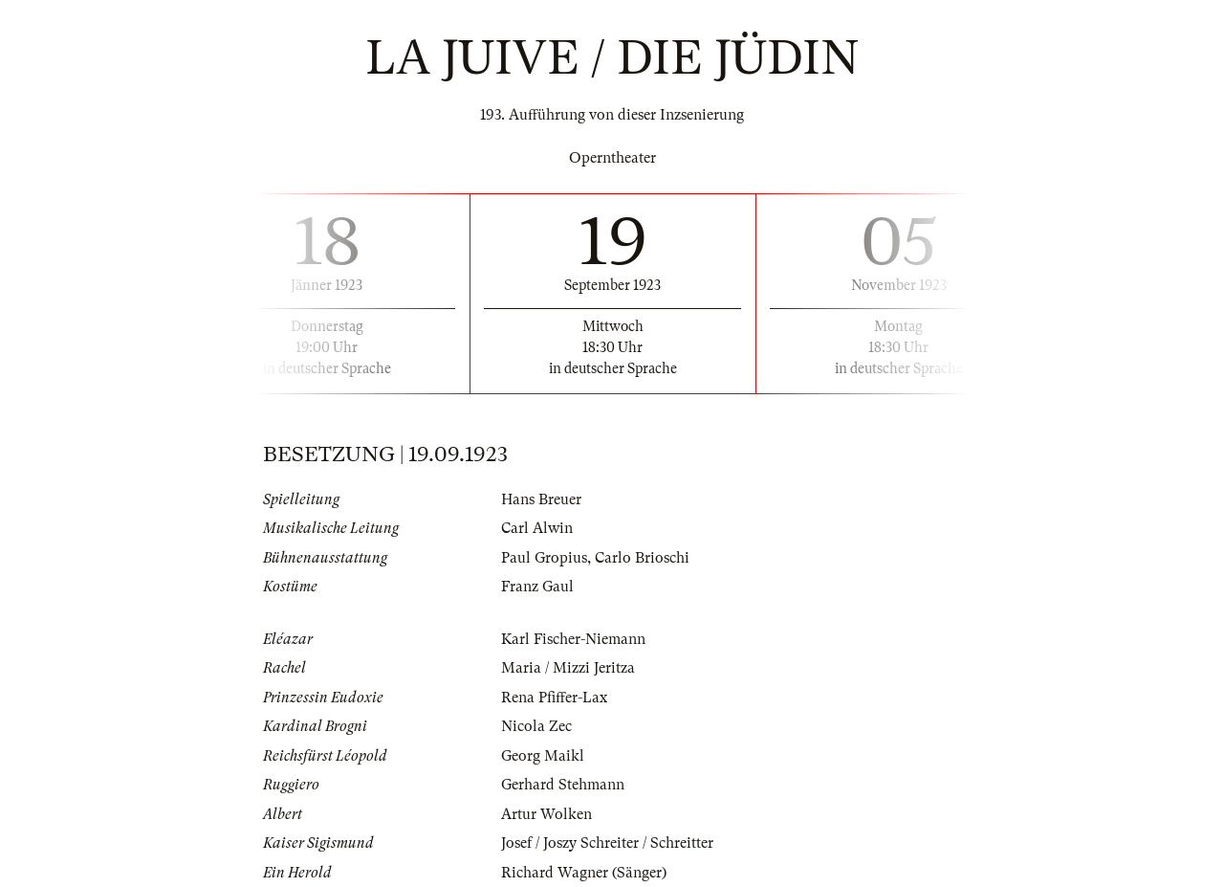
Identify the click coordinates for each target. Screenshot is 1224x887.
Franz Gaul (537, 586)
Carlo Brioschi (642, 557)
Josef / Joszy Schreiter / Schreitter (607, 843)
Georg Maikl (542, 756)
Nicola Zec (536, 726)
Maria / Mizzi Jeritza (568, 667)
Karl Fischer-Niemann (573, 639)
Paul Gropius (544, 557)
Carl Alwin (537, 528)
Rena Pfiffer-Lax (554, 697)
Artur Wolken (546, 814)
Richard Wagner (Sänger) (584, 872)
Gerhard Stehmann (562, 784)
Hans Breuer (541, 499)
